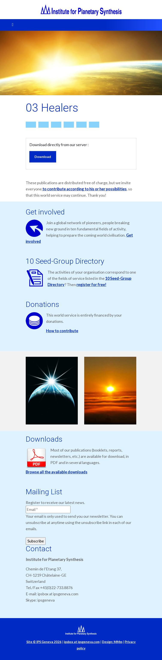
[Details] (56, 125)
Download (42, 157)
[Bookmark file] (81, 125)
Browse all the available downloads (56, 472)
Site (44, 642)
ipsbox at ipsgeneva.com (82, 642)
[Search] (43, 125)
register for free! (91, 284)
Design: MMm (112, 642)
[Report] (69, 125)
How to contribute (62, 330)
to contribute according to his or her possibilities (84, 189)
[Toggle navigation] (11, 25)
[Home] (31, 125)
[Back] (94, 125)
